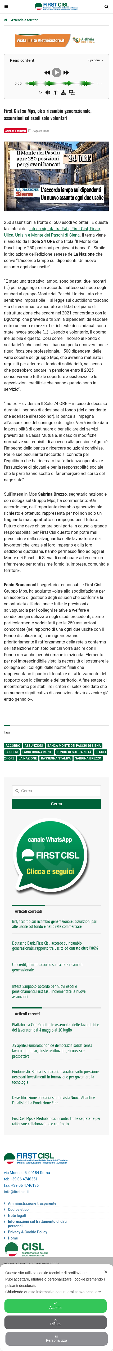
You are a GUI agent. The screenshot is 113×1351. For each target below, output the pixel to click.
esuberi (12, 752)
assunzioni (34, 746)
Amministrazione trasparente (32, 1203)
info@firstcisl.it (17, 1192)
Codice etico (18, 1209)
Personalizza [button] (56, 1339)
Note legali (17, 1216)
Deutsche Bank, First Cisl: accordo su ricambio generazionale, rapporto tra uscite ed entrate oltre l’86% (55, 945)
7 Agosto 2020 (38, 131)
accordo (13, 746)
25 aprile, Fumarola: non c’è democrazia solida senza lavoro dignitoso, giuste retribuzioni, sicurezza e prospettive (52, 1050)
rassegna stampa (56, 758)
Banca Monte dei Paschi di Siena (74, 746)
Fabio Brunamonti (37, 752)
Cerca (56, 803)
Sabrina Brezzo (88, 758)
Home (13, 1238)
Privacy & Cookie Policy (27, 1232)
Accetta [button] (55, 1306)
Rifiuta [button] (55, 1322)
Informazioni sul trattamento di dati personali (37, 1223)
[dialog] (56, 1307)
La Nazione (28, 758)
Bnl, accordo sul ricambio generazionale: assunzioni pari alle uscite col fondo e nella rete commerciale (54, 923)
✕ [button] (106, 1272)
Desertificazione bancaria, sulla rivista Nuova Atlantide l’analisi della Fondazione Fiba (53, 1100)
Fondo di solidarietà (74, 752)
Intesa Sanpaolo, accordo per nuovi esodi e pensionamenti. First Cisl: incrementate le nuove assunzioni (49, 991)
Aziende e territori (25, 20)
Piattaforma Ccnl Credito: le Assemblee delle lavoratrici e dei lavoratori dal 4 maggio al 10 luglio (55, 1027)
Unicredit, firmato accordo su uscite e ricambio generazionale (47, 967)
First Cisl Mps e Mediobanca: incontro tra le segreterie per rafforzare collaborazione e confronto (56, 1121)
